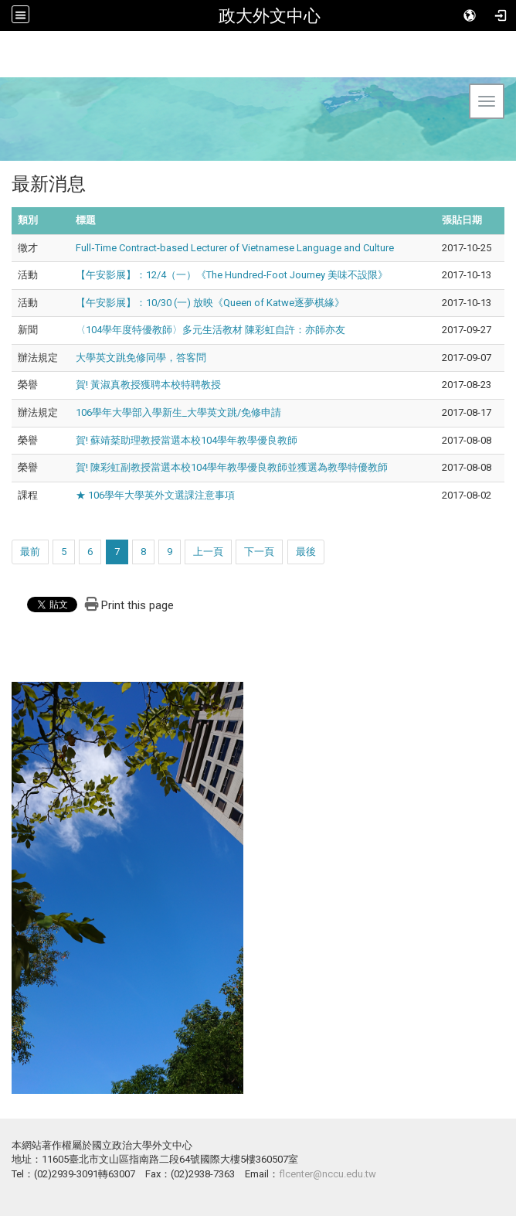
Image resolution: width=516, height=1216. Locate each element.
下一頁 (259, 551)
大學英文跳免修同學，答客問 (141, 357)
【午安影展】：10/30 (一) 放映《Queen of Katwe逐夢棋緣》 (210, 302)
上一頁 (208, 551)
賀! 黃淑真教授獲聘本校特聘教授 (148, 384)
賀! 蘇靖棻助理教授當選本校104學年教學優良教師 (186, 440)
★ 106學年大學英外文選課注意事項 (155, 495)
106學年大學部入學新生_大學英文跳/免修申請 (178, 412)
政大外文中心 (270, 15)
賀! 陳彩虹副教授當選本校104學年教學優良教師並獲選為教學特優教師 (232, 467)
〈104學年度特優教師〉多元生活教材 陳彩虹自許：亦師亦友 (210, 330)
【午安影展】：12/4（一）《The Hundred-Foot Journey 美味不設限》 (232, 275)
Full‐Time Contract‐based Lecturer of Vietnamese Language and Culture (235, 248)
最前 (30, 551)
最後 (306, 551)
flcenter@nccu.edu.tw (327, 1174)
